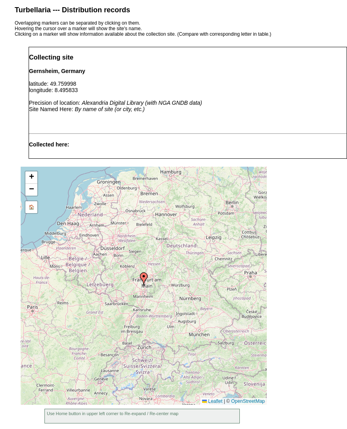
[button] (144, 279)
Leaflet (212, 401)
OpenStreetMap (248, 401)
